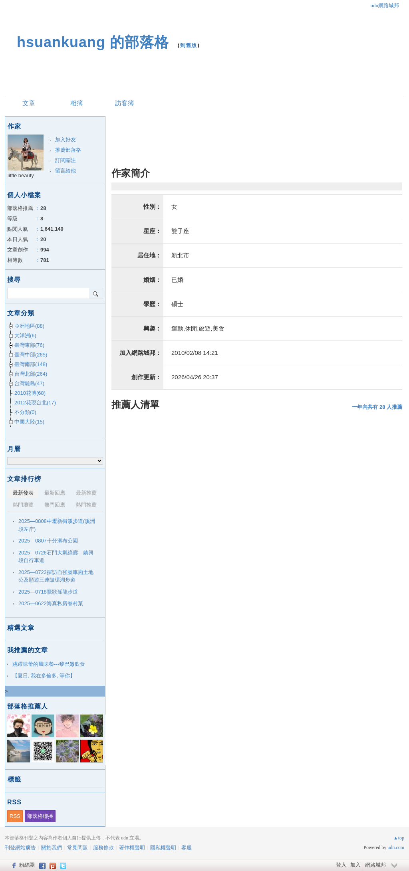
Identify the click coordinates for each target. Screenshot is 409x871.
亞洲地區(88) (29, 326)
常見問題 (77, 848)
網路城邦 (375, 865)
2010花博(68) (30, 393)
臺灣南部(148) (30, 364)
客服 (186, 848)
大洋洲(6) (25, 336)
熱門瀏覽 (23, 505)
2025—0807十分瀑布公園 (48, 541)
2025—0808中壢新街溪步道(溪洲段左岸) (56, 525)
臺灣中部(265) (30, 355)
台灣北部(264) (30, 374)
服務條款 (103, 848)
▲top (398, 838)
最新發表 (23, 493)
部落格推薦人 (27, 706)
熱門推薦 (86, 505)
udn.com (395, 847)
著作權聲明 (132, 848)
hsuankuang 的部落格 (93, 42)
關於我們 (51, 848)
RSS (15, 816)
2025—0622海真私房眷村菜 (50, 603)
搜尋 (96, 293)
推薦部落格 (68, 150)
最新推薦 (86, 493)
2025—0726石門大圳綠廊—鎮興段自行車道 (55, 557)
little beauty (21, 175)
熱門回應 (54, 505)
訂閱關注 (65, 160)
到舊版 (188, 45)
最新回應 (54, 493)
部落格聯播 (40, 816)
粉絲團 (27, 865)
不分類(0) (25, 412)
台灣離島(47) (29, 383)
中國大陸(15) (29, 422)
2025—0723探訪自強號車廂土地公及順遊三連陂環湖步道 (55, 576)
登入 (341, 865)
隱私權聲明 (163, 848)
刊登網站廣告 (20, 848)
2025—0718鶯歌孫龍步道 (48, 592)
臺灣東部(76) (29, 345)
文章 (28, 103)
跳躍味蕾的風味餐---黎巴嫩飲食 (48, 664)
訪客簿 (124, 103)
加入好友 (65, 140)
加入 (355, 865)
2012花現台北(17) (35, 403)
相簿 (76, 103)
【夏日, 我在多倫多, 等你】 (43, 676)
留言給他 (65, 171)
